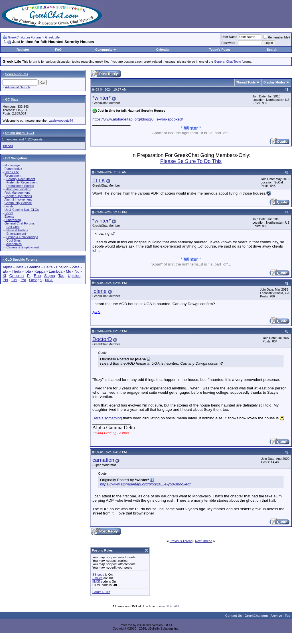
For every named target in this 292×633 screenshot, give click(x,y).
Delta (48, 267)
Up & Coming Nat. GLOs (22, 209)
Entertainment (16, 233)
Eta (5, 271)
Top (287, 615)
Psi (23, 280)
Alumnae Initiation (18, 189)
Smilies (97, 578)
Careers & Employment (22, 247)
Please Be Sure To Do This (191, 161)
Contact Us (233, 615)
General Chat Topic (227, 61)
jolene (99, 291)
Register (23, 49)
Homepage (12, 165)
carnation (103, 460)
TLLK (98, 180)
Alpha (7, 267)
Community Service (18, 203)
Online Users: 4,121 (19, 132)
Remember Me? (276, 37)
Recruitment (13, 175)
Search (272, 49)
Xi (4, 275)
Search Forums (16, 74)
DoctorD (102, 339)
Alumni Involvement (18, 199)
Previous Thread (181, 541)
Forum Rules (101, 592)
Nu (76, 271)
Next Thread (203, 541)
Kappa (40, 271)
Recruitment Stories (20, 185)
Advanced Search (17, 87)
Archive (276, 615)
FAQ (58, 49)
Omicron (16, 275)
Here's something (107, 418)
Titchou (8, 146)
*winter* (101, 98)
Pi (29, 275)
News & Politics (17, 230)
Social (9, 213)
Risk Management (17, 192)
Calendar (163, 49)
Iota (28, 271)
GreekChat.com (256, 615)
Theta (16, 271)
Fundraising (13, 220)
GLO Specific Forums (21, 259)
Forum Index (13, 168)
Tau (61, 275)
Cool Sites (13, 240)
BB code (98, 574)
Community (106, 49)
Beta (19, 267)
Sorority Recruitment (20, 179)
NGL (49, 280)
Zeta (76, 267)
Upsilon (74, 275)
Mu (68, 271)
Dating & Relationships (22, 237)
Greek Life (52, 37)
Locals (9, 206)
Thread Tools (246, 82)
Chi (14, 280)
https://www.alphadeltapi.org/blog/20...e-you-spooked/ (137, 119)
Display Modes (274, 82)
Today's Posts (219, 49)
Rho (37, 275)
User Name (230, 36)
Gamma (33, 267)
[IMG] (96, 581)
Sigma (49, 275)
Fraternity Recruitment (21, 182)
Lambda (55, 271)
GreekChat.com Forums (24, 37)
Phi (5, 280)
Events (9, 216)
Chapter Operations (18, 196)
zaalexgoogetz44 (61, 120)
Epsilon (62, 267)
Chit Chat (12, 226)
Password (228, 42)
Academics (14, 244)
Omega (35, 280)
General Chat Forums (20, 223)
